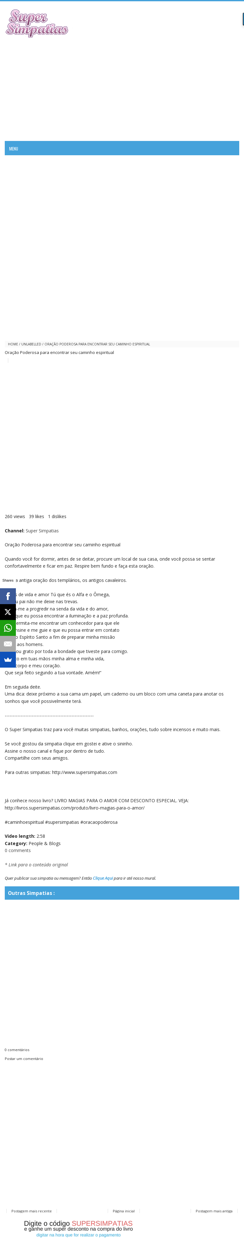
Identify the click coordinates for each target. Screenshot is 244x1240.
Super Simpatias (42, 531)
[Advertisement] (122, 88)
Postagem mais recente (31, 1211)
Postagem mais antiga (214, 1211)
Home (13, 344)
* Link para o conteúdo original (36, 865)
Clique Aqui (103, 878)
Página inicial (124, 1211)
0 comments (18, 850)
